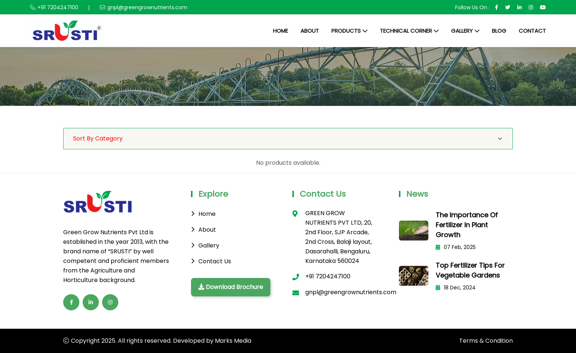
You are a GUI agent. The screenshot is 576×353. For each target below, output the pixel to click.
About (309, 31)
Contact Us (214, 261)
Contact (532, 31)
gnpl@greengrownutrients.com (147, 7)
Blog (499, 31)
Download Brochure (230, 287)
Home (280, 31)
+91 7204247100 (57, 7)
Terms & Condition (486, 340)
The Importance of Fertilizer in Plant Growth (467, 224)
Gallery (462, 31)
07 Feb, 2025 (456, 247)
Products (346, 31)
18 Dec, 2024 (456, 287)
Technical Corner (406, 31)
